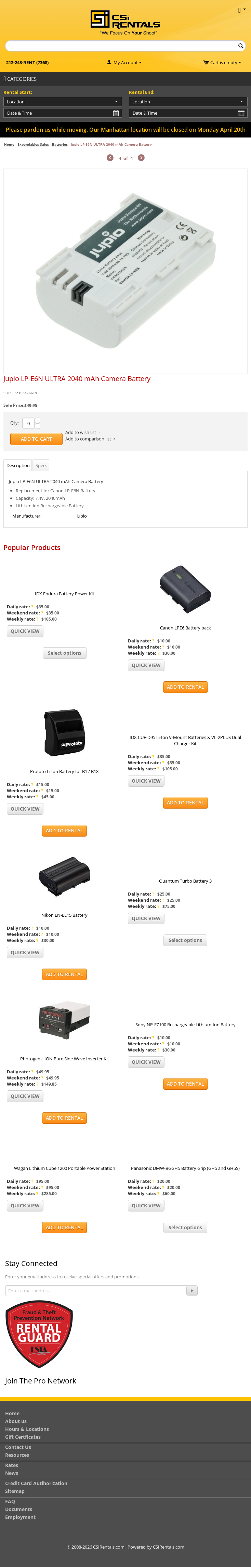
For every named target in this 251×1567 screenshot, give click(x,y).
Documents (18, 1509)
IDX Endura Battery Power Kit (64, 594)
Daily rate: (20, 607)
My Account (126, 62)
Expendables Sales (33, 144)
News (11, 1473)
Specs (41, 465)
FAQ (10, 1501)
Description (18, 465)
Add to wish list (80, 432)
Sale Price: (13, 405)
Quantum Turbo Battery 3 (185, 881)
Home (9, 144)
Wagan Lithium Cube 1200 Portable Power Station (64, 1168)
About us (16, 1421)
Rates (11, 1465)
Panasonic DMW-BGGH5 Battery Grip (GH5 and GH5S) (185, 1168)
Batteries (60, 144)
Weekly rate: (22, 619)
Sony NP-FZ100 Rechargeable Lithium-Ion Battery (185, 1024)
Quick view (25, 631)
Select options (64, 653)
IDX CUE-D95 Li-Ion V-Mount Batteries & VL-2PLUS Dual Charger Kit (185, 740)
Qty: (14, 423)
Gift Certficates (23, 1437)
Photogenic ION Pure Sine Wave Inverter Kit (64, 1059)
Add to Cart (36, 439)
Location (16, 102)
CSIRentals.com (168, 1547)
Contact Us (18, 1447)
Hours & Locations (27, 1429)
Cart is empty (225, 62)
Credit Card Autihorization (36, 1483)
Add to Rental (185, 687)
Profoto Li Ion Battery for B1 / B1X (64, 771)
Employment (20, 1517)
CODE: (8, 392)
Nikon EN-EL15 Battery (64, 915)
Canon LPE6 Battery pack (185, 628)
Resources (17, 1455)
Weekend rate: (25, 613)
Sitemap (15, 1491)
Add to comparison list (88, 439)
